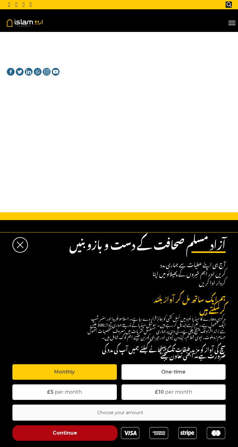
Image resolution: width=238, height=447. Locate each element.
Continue (65, 433)
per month (64, 392)
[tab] (64, 372)
